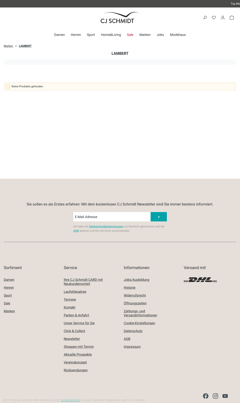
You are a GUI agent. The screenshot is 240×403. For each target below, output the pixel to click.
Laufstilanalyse (75, 292)
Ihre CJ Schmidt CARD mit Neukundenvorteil (83, 282)
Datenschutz (133, 331)
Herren (9, 287)
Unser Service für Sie (79, 323)
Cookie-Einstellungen (139, 323)
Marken (9, 311)
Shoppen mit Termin (79, 347)
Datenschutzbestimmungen (106, 226)
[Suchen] (204, 17)
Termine (70, 299)
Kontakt (69, 307)
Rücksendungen (76, 370)
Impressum (132, 347)
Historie (130, 287)
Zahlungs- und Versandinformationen (140, 313)
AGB (76, 230)
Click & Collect (74, 331)
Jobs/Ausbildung (136, 280)
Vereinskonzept (75, 362)
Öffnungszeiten (135, 303)
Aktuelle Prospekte (78, 354)
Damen (9, 280)
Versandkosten (70, 400)
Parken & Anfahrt (76, 315)
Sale (7, 303)
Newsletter (72, 339)
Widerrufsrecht (135, 295)
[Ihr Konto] (222, 17)
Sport (8, 295)
